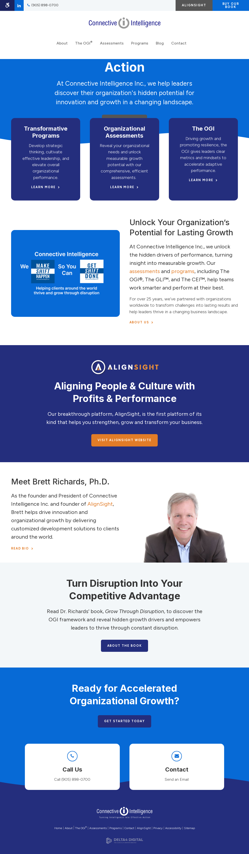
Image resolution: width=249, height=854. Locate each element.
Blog (160, 45)
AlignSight (100, 504)
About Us (139, 322)
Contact (178, 45)
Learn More (43, 187)
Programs (139, 45)
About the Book (124, 645)
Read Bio (20, 548)
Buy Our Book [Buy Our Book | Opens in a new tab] (230, 5)
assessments (144, 271)
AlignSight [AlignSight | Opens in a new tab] (194, 5)
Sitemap (189, 828)
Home (58, 828)
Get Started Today (124, 721)
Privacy (158, 828)
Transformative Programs (45, 132)
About (62, 45)
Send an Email (177, 779)
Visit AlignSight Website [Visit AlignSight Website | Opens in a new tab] (124, 440)
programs (182, 271)
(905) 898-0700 (44, 5)
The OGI (83, 45)
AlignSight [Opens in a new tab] (144, 828)
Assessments (112, 45)
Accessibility (173, 828)
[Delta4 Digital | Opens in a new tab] (124, 839)
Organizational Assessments (124, 132)
